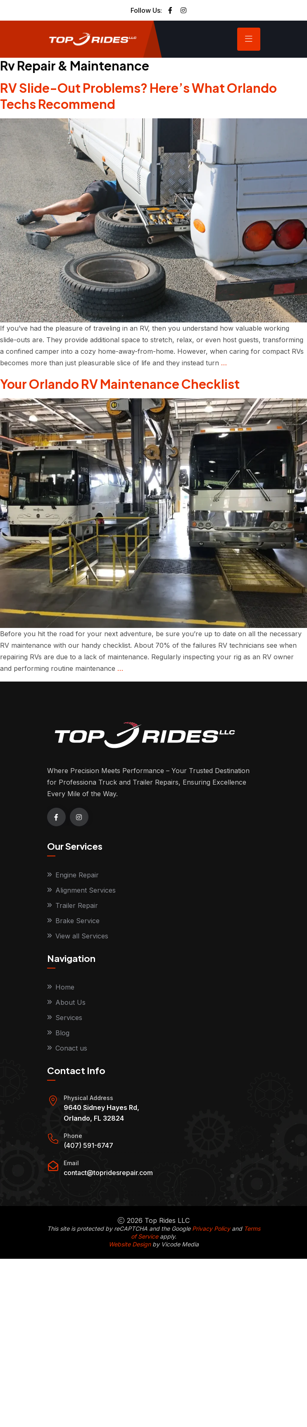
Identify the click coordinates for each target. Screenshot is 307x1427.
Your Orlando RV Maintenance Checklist (120, 384)
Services (68, 1017)
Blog (62, 1033)
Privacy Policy (211, 1228)
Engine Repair (77, 875)
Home (64, 987)
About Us (70, 1002)
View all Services (81, 936)
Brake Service (77, 921)
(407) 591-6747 (88, 1145)
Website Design (130, 1244)
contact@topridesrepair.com (108, 1172)
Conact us (71, 1048)
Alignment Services (85, 890)
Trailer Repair (76, 905)
